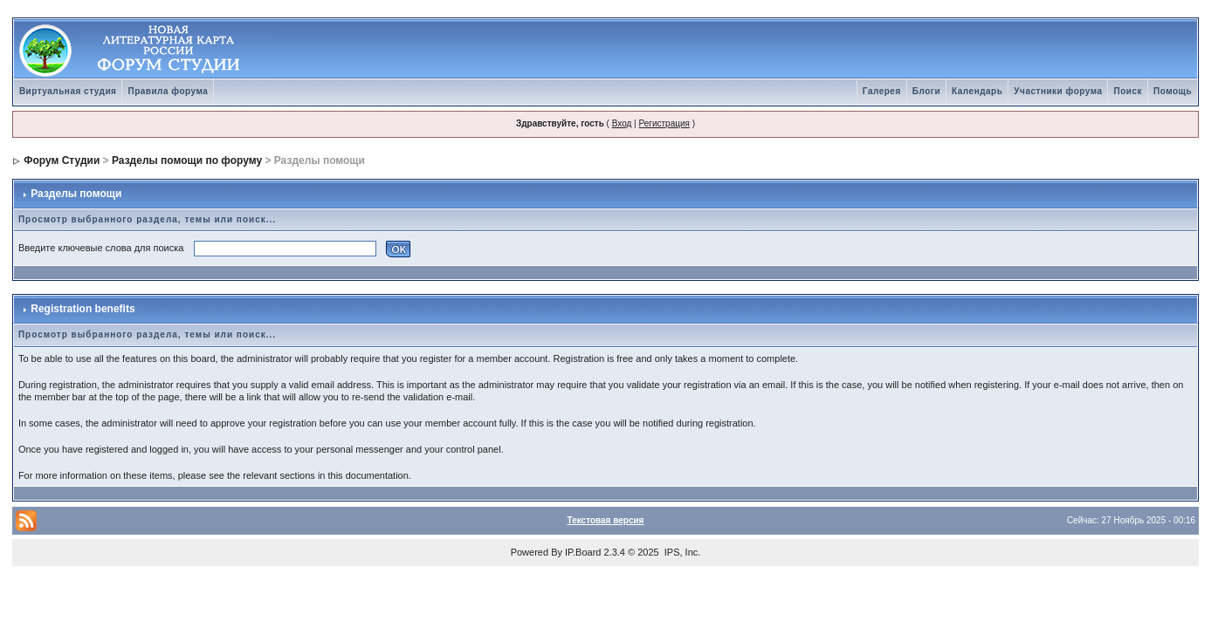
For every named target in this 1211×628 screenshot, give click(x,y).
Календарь (977, 91)
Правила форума (167, 91)
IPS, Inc (681, 552)
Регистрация (663, 123)
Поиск (1127, 91)
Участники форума (1058, 91)
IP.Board (583, 552)
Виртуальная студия (68, 91)
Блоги (926, 91)
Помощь (1172, 91)
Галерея (882, 91)
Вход (622, 123)
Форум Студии (62, 160)
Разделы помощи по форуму (187, 160)
